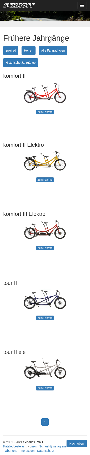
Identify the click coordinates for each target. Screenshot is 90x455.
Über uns (11, 450)
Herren (28, 50)
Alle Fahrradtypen (53, 50)
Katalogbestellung (15, 446)
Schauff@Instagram (52, 446)
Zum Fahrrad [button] (44, 112)
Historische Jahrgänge (21, 62)
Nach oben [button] (76, 443)
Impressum (27, 450)
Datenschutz (45, 450)
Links (33, 446)
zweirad (11, 50)
